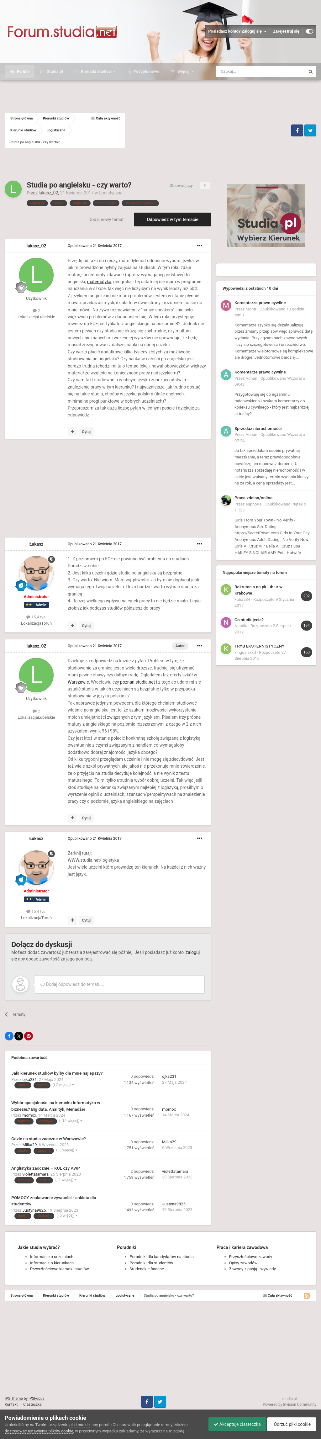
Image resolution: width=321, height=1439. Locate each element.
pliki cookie (79, 1424)
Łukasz (36, 544)
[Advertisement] (207, 130)
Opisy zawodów (243, 1263)
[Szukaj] (246, 71)
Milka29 (30, 1144)
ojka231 (30, 1079)
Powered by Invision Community (289, 1404)
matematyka (99, 281)
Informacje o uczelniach (51, 1256)
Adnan (251, 378)
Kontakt (11, 1404)
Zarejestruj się (286, 31)
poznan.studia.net (137, 682)
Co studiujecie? (249, 619)
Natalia (240, 625)
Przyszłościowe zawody (250, 1256)
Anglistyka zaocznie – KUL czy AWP (45, 1168)
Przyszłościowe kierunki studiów (59, 1269)
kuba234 (242, 599)
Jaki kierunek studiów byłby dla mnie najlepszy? (57, 1073)
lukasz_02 (48, 192)
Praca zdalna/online (253, 497)
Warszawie (78, 682)
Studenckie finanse (146, 1269)
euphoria (254, 504)
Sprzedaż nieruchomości (258, 428)
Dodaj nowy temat (106, 219)
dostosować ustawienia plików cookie (39, 1431)
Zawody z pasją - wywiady (252, 1269)
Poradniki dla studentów (151, 1263)
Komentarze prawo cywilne (260, 302)
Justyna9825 (34, 1210)
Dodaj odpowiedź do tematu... (72, 984)
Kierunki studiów (96, 71)
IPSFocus (36, 1398)
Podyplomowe (145, 71)
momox (29, 1115)
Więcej (183, 71)
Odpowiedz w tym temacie (172, 219)
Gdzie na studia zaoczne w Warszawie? (48, 1138)
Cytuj (86, 432)
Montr (251, 309)
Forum (22, 71)
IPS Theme (14, 1398)
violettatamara (36, 1174)
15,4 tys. (36, 617)
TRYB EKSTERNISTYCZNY (259, 645)
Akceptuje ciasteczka (234, 1424)
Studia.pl (54, 71)
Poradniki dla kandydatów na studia (161, 1256)
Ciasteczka (32, 1404)
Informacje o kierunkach (52, 1263)
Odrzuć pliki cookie (291, 1424)
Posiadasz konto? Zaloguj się (237, 31)
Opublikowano (95, 246)
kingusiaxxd (245, 652)
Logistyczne (111, 192)
